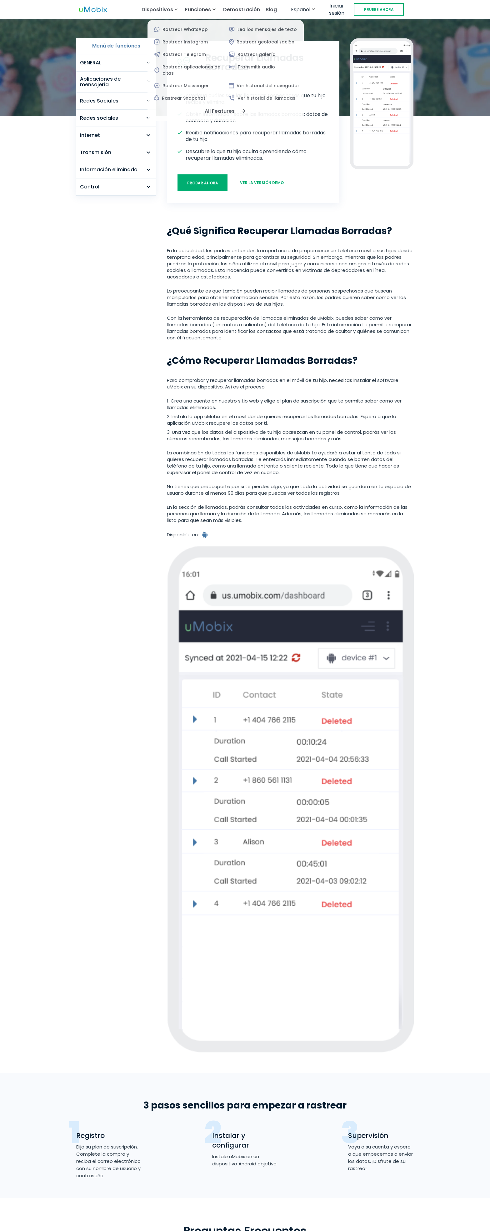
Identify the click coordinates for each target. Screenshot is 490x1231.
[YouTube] (84, 1222)
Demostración (241, 9)
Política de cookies (245, 1199)
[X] (71, 1222)
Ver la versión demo (262, 182)
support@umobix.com (81, 1149)
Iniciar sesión (336, 9)
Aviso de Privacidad (399, 1186)
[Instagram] (96, 1222)
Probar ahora (202, 183)
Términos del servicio (93, 1186)
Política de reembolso (220, 1186)
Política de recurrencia (156, 1186)
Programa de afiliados (209, 1138)
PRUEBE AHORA (379, 9)
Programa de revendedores (216, 1148)
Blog (271, 9)
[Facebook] (58, 1222)
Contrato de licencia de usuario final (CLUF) (311, 1186)
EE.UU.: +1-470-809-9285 (83, 1141)
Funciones (194, 1107)
